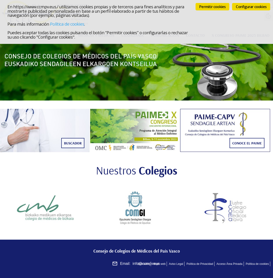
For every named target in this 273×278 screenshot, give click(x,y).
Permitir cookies (212, 6)
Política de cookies (67, 24)
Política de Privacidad (200, 264)
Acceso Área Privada (229, 264)
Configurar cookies (251, 6)
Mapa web (159, 264)
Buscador (73, 143)
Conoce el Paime (247, 143)
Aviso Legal (176, 264)
